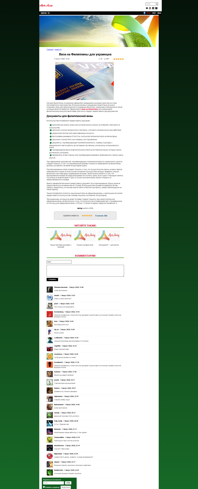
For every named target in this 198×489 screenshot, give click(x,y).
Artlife (93, 484)
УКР (151, 13)
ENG (156, 13)
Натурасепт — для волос (108, 238)
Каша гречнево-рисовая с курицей (60, 239)
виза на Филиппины (90, 108)
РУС (145, 13)
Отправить (52, 279)
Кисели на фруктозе (84, 238)
